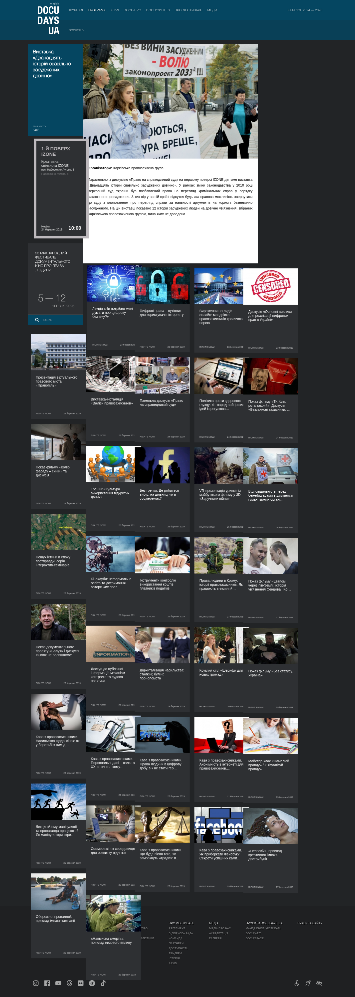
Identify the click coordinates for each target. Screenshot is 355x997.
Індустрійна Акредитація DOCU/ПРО (121, 928)
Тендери (175, 953)
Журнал (76, 10)
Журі (115, 10)
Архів (173, 963)
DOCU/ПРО (132, 10)
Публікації (40, 928)
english (54, 3)
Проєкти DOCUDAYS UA (264, 923)
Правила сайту (309, 923)
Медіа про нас (220, 928)
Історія (174, 958)
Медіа (212, 10)
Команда (175, 938)
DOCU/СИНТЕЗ (158, 10)
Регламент (177, 928)
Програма (97, 10)
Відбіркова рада (181, 933)
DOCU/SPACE (255, 938)
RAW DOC (100, 933)
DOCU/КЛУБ (253, 933)
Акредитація (218, 933)
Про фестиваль (188, 10)
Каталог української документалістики (124, 938)
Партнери (176, 943)
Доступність (178, 948)
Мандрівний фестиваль (263, 928)
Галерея (215, 938)
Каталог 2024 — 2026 (305, 10)
